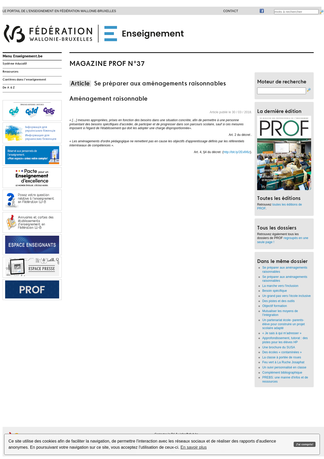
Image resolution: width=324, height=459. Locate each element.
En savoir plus (194, 447)
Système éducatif (15, 63)
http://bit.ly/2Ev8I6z (236, 152)
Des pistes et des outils (278, 301)
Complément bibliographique (282, 372)
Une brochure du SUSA (278, 347)
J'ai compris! (304, 444)
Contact (230, 11)
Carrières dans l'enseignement (24, 79)
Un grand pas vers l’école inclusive (286, 296)
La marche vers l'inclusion (280, 286)
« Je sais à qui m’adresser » (281, 333)
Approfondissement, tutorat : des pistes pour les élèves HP (285, 340)
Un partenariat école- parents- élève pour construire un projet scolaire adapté (283, 324)
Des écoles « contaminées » (282, 352)
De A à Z (9, 87)
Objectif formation (274, 306)
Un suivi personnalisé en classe (284, 367)
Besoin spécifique (274, 291)
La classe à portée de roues (281, 357)
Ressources (10, 71)
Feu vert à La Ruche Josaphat (283, 362)
